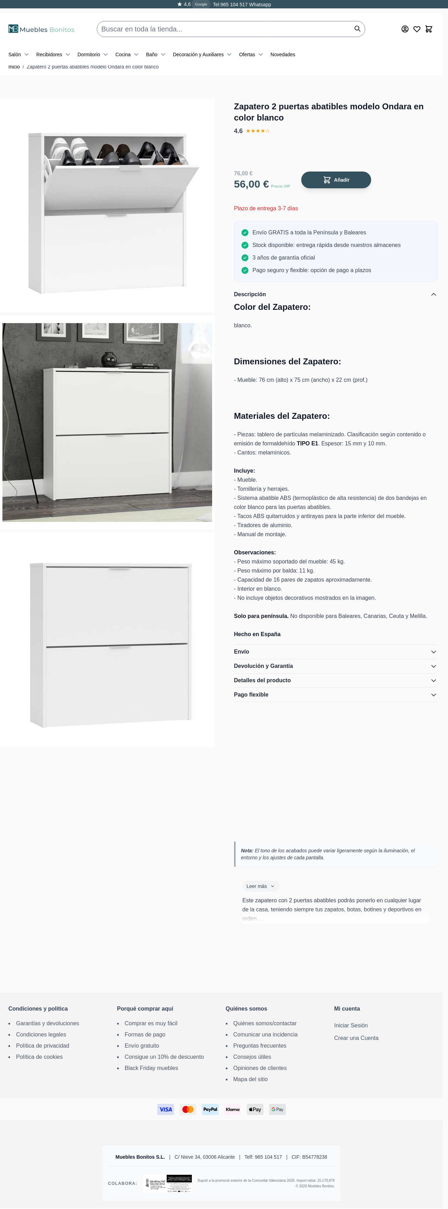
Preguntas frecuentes (260, 1046)
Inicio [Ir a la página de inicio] (14, 67)
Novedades (282, 47)
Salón (19, 47)
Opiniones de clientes (260, 1068)
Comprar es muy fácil (151, 1023)
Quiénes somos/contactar (265, 1023)
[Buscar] (357, 21)
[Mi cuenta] (405, 21)
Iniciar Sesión (351, 1025)
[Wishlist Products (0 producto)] (416, 21)
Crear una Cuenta (356, 1038)
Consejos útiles (252, 1057)
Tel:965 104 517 (230, 4)
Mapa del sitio (250, 1079)
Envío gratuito (142, 1046)
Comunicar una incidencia (265, 1034)
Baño (156, 47)
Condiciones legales (41, 1034)
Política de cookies (39, 1057)
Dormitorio (94, 47)
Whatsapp (259, 4)
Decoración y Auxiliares (203, 47)
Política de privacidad (42, 1046)
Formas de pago (145, 1034)
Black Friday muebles (151, 1068)
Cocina (127, 47)
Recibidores (54, 47)
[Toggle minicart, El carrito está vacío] (428, 21)
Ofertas (252, 47)
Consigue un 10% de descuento (164, 1057)
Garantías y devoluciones (47, 1023)
